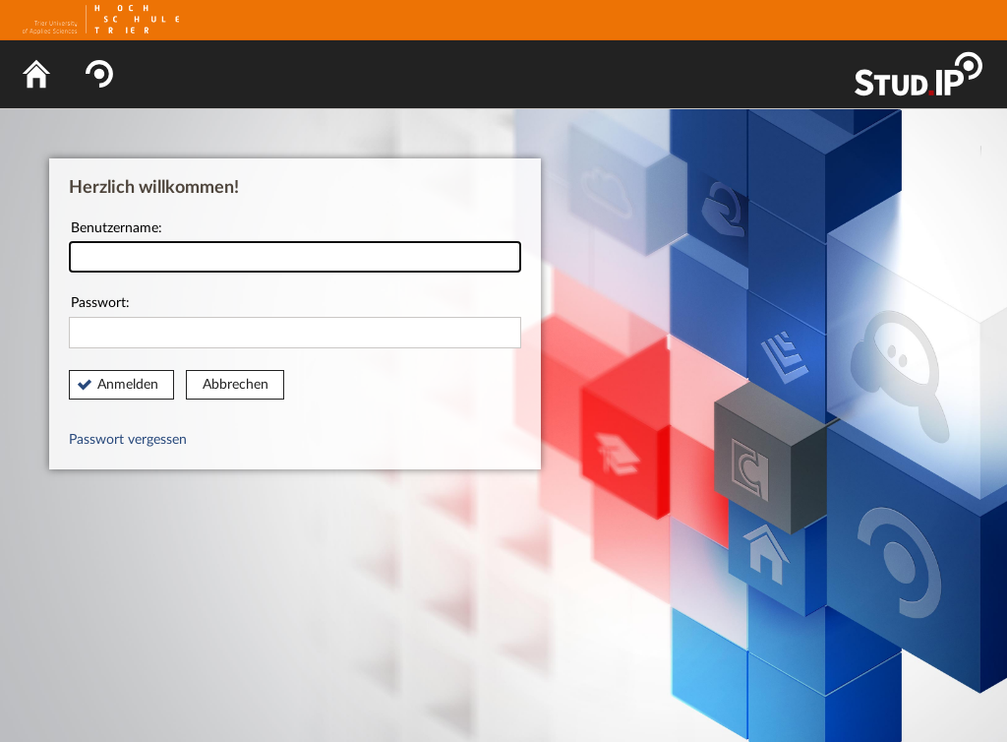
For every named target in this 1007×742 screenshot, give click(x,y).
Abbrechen (235, 385)
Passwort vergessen (128, 440)
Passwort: (295, 322)
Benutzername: (295, 247)
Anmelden (127, 385)
